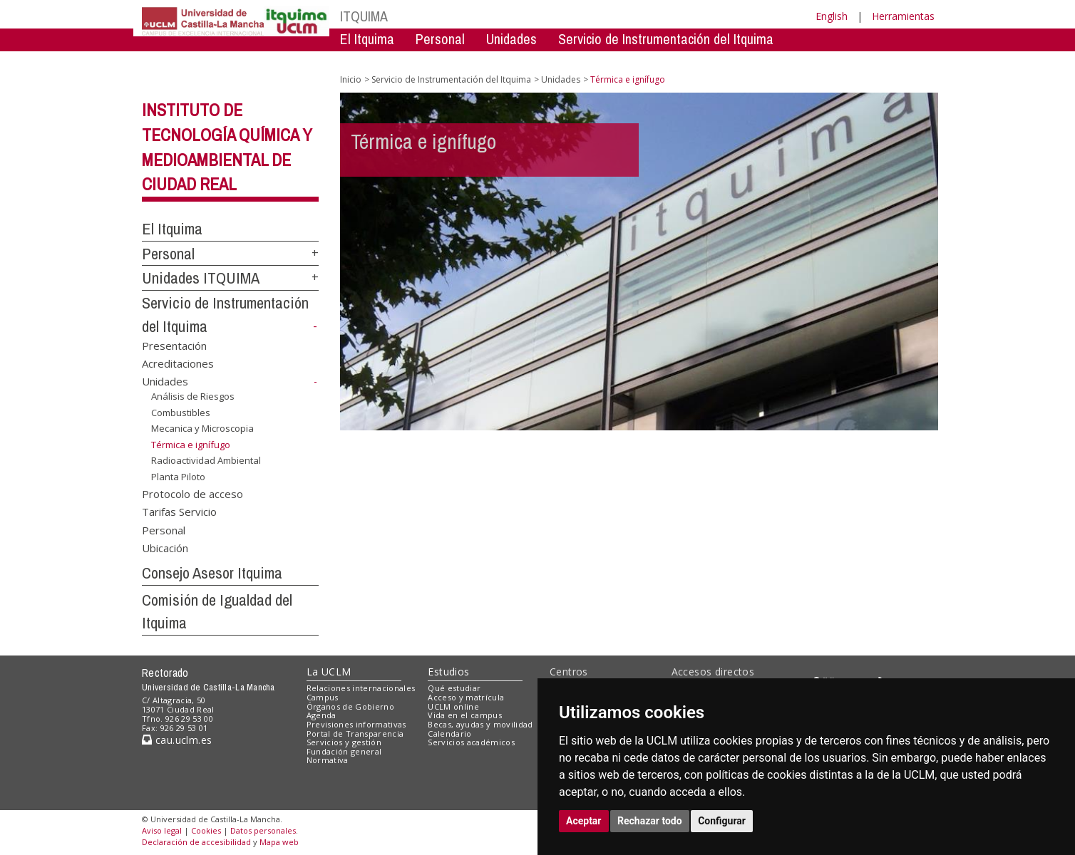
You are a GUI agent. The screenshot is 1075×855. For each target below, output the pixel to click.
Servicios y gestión (344, 742)
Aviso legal (162, 830)
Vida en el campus (465, 715)
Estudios (448, 671)
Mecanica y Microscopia (202, 428)
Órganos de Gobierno (350, 706)
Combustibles (180, 411)
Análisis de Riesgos (193, 396)
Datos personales (263, 830)
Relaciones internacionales (361, 688)
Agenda (321, 715)
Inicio (350, 79)
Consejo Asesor (631, 60)
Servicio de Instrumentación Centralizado (453, 60)
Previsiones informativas (356, 724)
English (832, 16)
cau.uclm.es (177, 740)
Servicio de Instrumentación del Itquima (665, 38)
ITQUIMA (364, 16)
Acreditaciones (178, 363)
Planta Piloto (178, 476)
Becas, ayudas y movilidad (480, 724)
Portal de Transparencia (355, 733)
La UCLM (329, 671)
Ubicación (165, 548)
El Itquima (367, 38)
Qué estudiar (454, 688)
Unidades (511, 38)
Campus (323, 697)
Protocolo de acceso (192, 493)
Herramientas (903, 16)
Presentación (174, 345)
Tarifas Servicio (179, 511)
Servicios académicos (471, 742)
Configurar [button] (722, 820)
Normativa (328, 760)
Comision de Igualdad (755, 60)
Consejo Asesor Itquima (212, 573)
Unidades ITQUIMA (200, 278)
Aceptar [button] (584, 820)
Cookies (206, 830)
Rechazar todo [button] (649, 820)
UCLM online (453, 706)
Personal (440, 38)
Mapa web (279, 841)
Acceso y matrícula (466, 697)
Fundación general (344, 751)
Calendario (449, 733)
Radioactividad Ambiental (206, 460)
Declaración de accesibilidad (196, 841)
